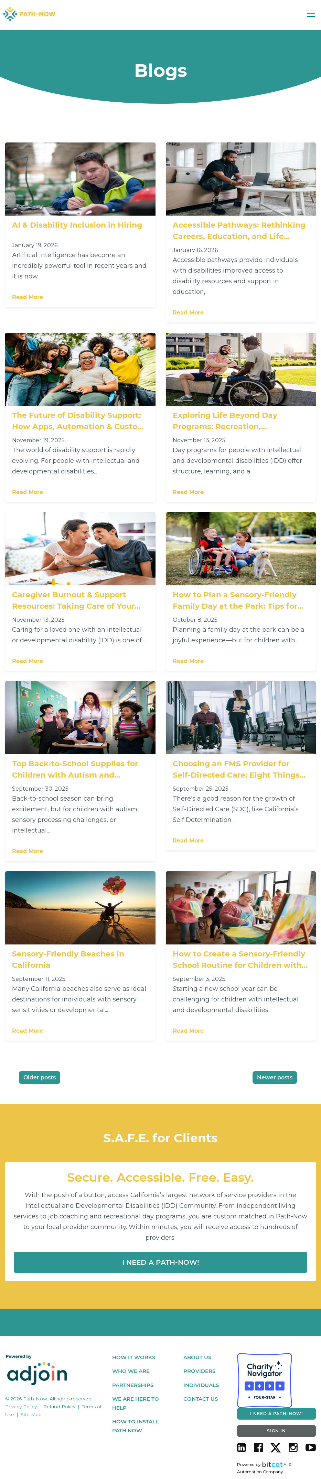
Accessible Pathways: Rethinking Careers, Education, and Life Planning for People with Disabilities (239, 232)
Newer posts (274, 1078)
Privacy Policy (21, 1407)
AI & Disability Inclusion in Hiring (77, 226)
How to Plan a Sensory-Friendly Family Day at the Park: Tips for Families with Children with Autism (235, 602)
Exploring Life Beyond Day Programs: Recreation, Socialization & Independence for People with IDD (238, 422)
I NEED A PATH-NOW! (276, 1414)
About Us (197, 1357)
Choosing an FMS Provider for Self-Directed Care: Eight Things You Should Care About (236, 770)
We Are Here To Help (135, 1404)
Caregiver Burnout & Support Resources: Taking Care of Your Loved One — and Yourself (73, 602)
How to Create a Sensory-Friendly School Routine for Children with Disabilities (239, 961)
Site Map (31, 1415)
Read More (27, 298)
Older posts (39, 1078)
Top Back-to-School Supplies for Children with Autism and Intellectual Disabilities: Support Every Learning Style (76, 770)
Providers (199, 1371)
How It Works (133, 1357)
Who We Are (131, 1371)
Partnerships (132, 1385)
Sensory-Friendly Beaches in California (68, 960)
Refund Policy (59, 1407)
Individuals (201, 1385)
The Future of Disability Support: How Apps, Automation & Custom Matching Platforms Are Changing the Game (80, 422)
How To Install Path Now (135, 1426)
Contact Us (200, 1399)
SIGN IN (276, 1431)
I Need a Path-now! (160, 1263)
